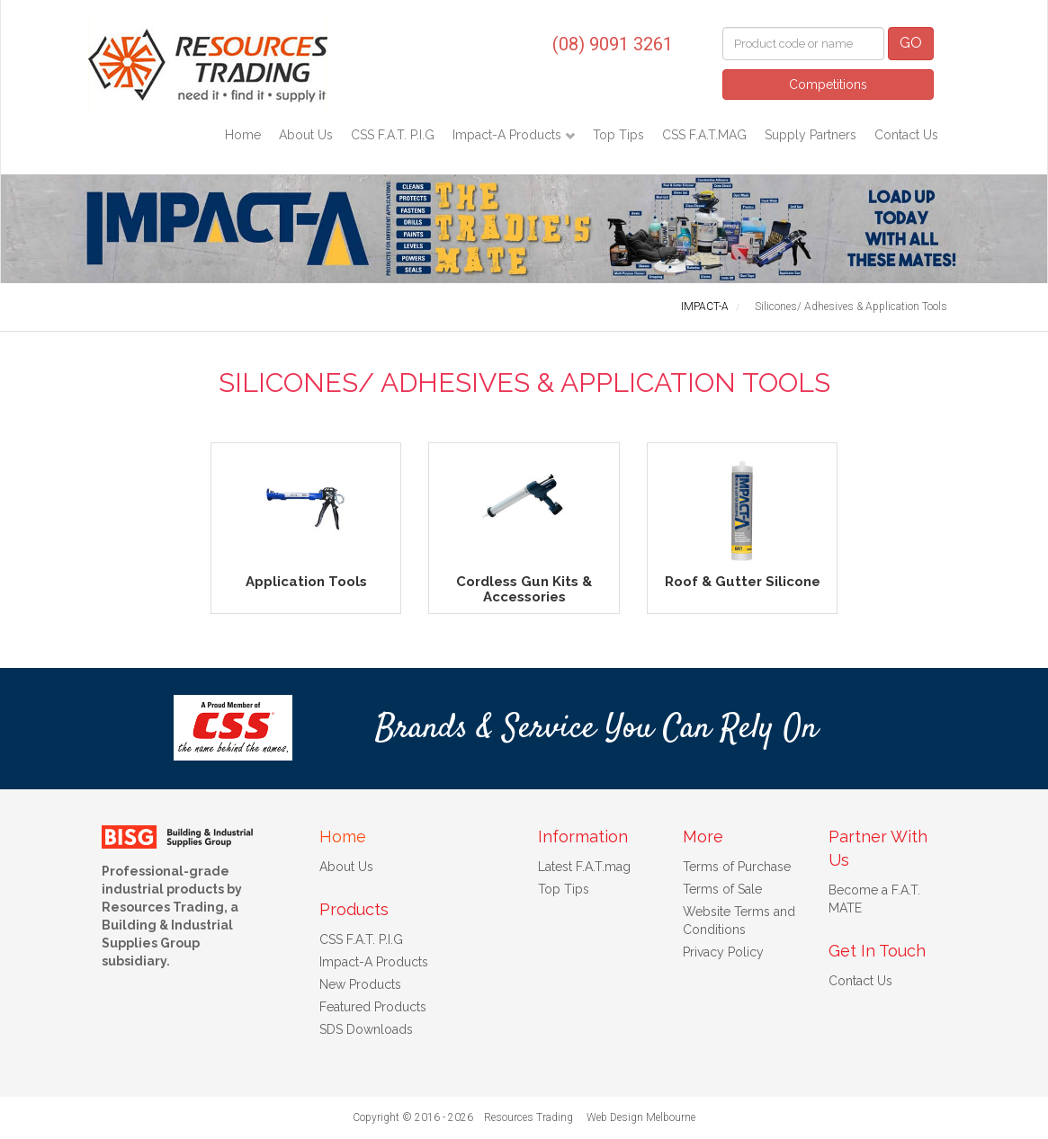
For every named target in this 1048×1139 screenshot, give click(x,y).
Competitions (828, 84)
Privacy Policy (723, 952)
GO (911, 42)
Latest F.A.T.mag (584, 866)
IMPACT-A (705, 306)
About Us (306, 135)
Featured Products (372, 1007)
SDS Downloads (366, 1029)
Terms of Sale (722, 889)
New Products (360, 984)
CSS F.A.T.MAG (704, 135)
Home (243, 135)
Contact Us (906, 135)
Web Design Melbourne (641, 1117)
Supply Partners (810, 135)
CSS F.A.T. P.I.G (392, 135)
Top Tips (618, 135)
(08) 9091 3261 (612, 44)
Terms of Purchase (737, 866)
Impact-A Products (508, 135)
